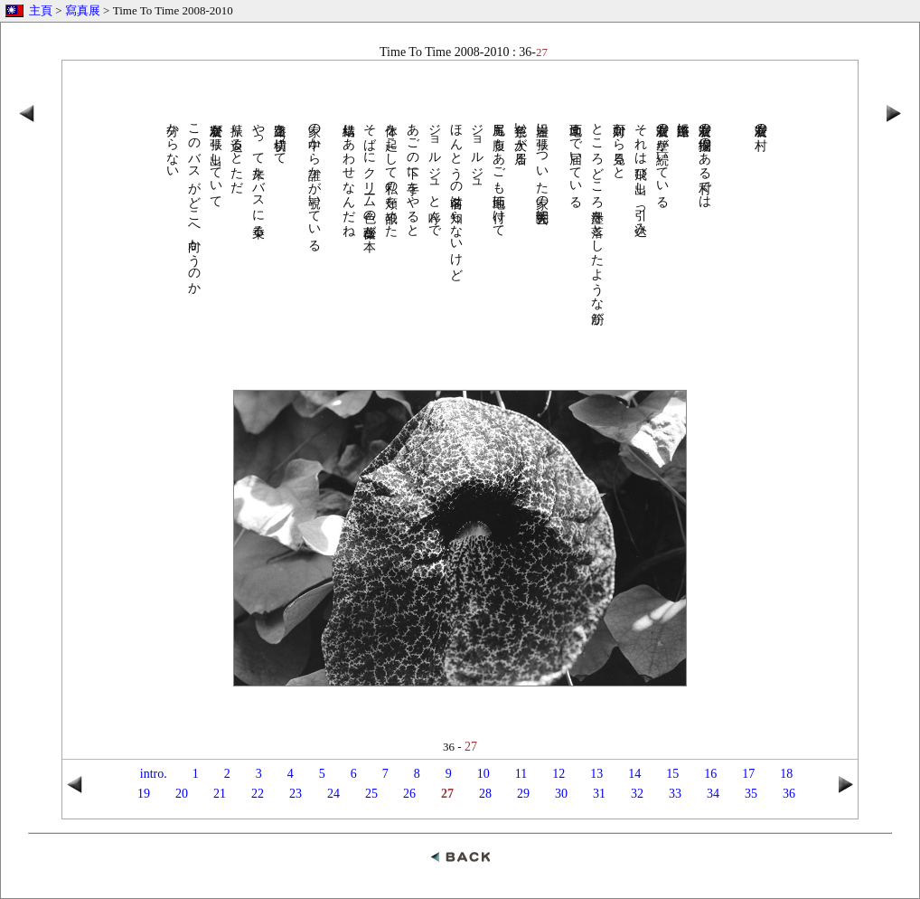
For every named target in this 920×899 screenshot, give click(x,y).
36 (789, 793)
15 (672, 774)
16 (710, 774)
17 (748, 774)
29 (523, 793)
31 (599, 793)
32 (637, 793)
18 (786, 774)
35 (751, 793)
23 (295, 793)
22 (257, 793)
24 (333, 793)
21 (219, 793)
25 (371, 793)
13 (596, 774)
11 (521, 774)
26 (409, 793)
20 (181, 793)
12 (558, 774)
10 (483, 774)
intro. (153, 774)
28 (485, 793)
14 (634, 774)
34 (713, 793)
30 (561, 793)
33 (675, 793)
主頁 (40, 10)
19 (143, 793)
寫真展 (82, 10)
